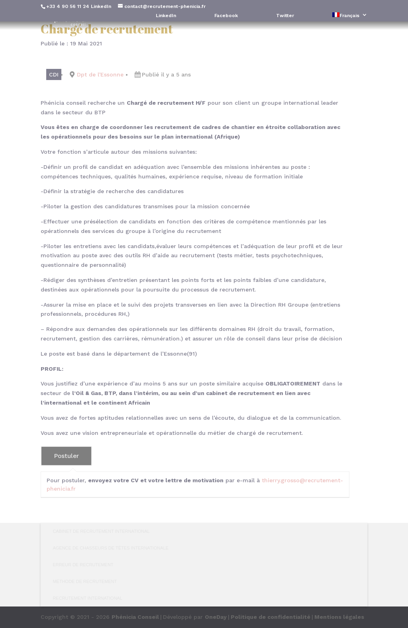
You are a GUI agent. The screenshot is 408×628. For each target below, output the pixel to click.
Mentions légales (339, 617)
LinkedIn (101, 6)
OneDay (216, 617)
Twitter (285, 15)
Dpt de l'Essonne (100, 74)
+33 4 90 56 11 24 (67, 6)
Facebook (226, 15)
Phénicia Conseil (135, 617)
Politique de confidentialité (270, 617)
